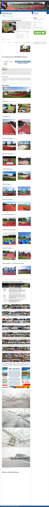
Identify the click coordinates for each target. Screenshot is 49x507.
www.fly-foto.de (7, 39)
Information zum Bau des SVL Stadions (7, 16)
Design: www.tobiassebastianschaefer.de (26, 52)
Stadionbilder (4, 15)
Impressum (9, 506)
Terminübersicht (36, 14)
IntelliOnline (17, 506)
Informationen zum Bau (17, 42)
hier (3, 80)
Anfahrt (4, 42)
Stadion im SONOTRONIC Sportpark (7, 14)
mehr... (35, 20)
